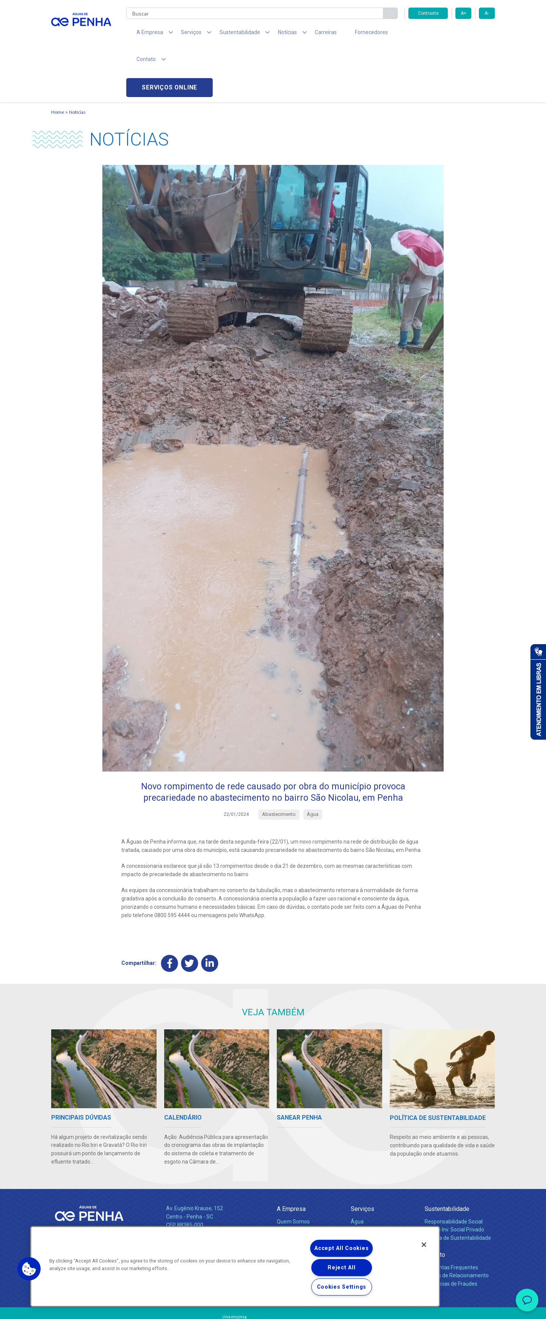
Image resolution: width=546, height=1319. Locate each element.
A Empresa (291, 1156)
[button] (29, 1269)
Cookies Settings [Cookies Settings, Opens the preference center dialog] (342, 1287)
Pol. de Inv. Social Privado (454, 1177)
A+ (463, 13)
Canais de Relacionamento (457, 1223)
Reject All (341, 1267)
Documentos (366, 1193)
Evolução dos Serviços (377, 1185)
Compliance (291, 1177)
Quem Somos (293, 1168)
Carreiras (303, 34)
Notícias (77, 59)
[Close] (424, 1244)
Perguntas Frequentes (451, 1214)
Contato (435, 1202)
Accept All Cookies (341, 1248)
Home (57, 59)
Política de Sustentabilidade (458, 1185)
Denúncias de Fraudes (451, 1231)
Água (357, 1168)
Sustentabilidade (447, 1156)
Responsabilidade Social (454, 1168)
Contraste (428, 13)
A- (487, 13)
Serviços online (452, 34)
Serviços (362, 1156)
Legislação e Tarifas (375, 1177)
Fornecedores (343, 34)
